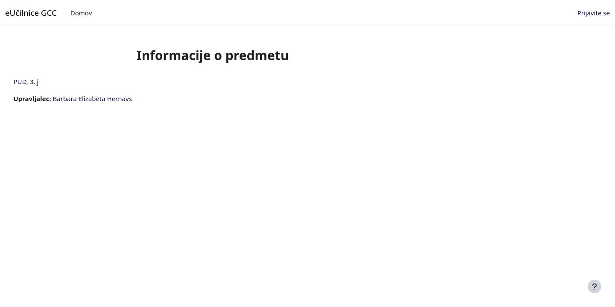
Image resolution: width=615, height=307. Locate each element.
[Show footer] (594, 286)
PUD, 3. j (45, 81)
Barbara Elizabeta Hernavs (111, 98)
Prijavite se (593, 13)
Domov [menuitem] (81, 13)
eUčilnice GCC (31, 12)
